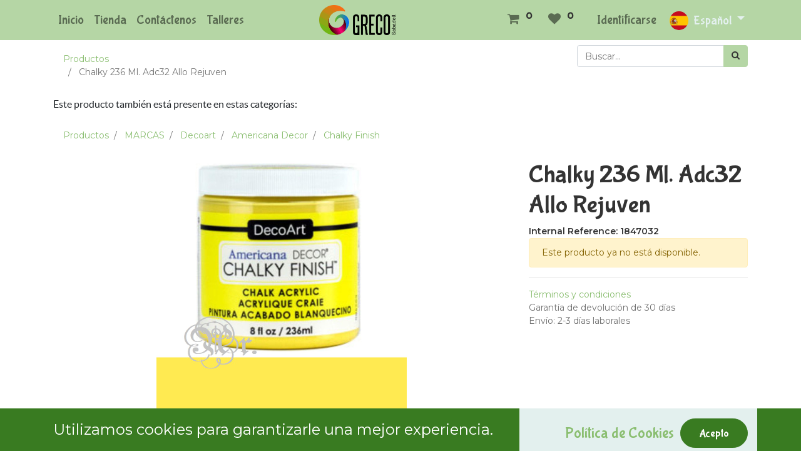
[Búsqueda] (735, 56)
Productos (86, 59)
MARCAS (145, 135)
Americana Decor (270, 135)
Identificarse (626, 20)
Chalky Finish (352, 135)
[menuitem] (71, 20)
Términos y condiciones (580, 294)
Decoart (198, 135)
